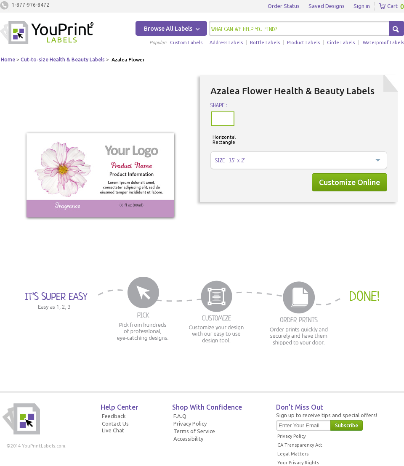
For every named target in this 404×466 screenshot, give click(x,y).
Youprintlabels (46, 33)
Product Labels (303, 42)
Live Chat (113, 430)
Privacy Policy (190, 423)
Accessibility (188, 439)
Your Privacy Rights (298, 462)
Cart (388, 6)
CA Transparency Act (299, 444)
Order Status (284, 6)
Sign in (362, 6)
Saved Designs (326, 6)
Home (8, 59)
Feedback (114, 416)
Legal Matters (292, 453)
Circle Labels (341, 42)
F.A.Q (179, 416)
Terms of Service (194, 431)
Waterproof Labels (383, 42)
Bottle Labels (265, 42)
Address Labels (226, 42)
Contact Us (115, 423)
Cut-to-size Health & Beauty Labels (63, 59)
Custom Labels (186, 42)
